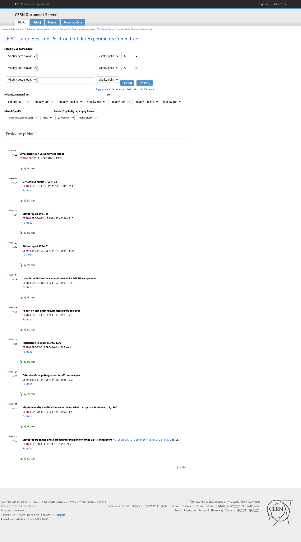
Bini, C (153, 439)
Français (185, 506)
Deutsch (137, 506)
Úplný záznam (27, 168)
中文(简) (242, 510)
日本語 (220, 506)
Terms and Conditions (22, 506)
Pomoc (52, 22)
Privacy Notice (86, 501)
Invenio (19, 510)
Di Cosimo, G (122, 439)
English (162, 506)
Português (190, 510)
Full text (27, 255)
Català (126, 506)
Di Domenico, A (139, 439)
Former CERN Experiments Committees (77, 29)
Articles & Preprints (26, 29)
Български (114, 506)
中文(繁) (254, 510)
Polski (178, 510)
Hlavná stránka (8, 29)
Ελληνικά (150, 506)
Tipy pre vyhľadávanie (110, 89)
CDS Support (57, 515)
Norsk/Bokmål (251, 506)
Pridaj (37, 22)
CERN (32, 4)
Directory (280, 4)
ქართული (233, 506)
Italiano (209, 506)
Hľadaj (22, 22)
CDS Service (18, 515)
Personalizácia (73, 22)
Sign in (263, 4)
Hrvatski (198, 506)
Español (173, 506)
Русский (204, 510)
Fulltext (27, 190)
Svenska (230, 510)
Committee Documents (47, 29)
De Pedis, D (165, 439)
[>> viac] (182, 467)
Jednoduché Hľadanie (140, 89)
